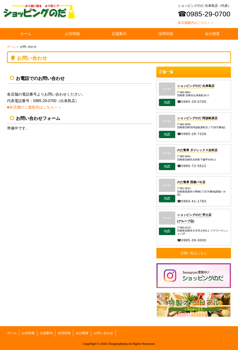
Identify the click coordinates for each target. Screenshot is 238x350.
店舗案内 (119, 34)
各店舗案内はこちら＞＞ (196, 23)
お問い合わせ (103, 333)
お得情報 (72, 34)
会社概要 (212, 34)
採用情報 (165, 34)
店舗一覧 (166, 72)
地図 (167, 102)
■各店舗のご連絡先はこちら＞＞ (34, 107)
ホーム (25, 34)
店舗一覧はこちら (194, 253)
